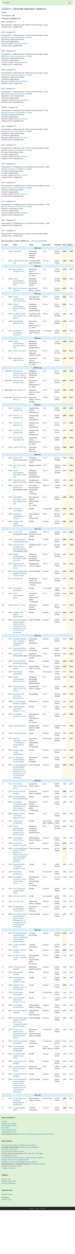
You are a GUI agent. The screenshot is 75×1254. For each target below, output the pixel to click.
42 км (44, 408)
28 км (44, 438)
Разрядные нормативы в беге (11, 1166)
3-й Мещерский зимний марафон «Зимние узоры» (19, 759)
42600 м (45, 397)
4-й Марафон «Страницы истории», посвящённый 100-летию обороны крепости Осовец (20, 806)
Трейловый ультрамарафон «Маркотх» (18, 516)
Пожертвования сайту (9, 1130)
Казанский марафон (20, 733)
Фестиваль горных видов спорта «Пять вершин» (19, 316)
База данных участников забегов (13, 1151)
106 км (45, 390)
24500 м (45, 304)
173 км (45, 458)
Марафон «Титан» (19, 605)
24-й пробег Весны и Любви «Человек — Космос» (20, 1069)
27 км (44, 321)
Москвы (22, 1147)
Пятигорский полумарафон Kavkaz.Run (17, 333)
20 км (44, 1066)
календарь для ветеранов (27, 1145)
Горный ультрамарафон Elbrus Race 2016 (19, 679)
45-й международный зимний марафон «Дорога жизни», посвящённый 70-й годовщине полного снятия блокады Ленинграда (20, 1085)
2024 (21, 1153)
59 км (44, 677)
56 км (44, 714)
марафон (46, 521)
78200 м (45, 470)
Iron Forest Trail (18, 901)
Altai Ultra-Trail (18, 578)
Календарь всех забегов (10, 1145)
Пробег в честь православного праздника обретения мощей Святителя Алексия (20, 1034)
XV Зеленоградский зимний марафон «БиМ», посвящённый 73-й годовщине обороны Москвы (20, 937)
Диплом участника (8, 37)
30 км (44, 251)
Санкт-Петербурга (32, 1147)
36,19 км (45, 261)
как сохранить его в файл (23, 37)
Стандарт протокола (8, 1168)
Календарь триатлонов (9, 1149)
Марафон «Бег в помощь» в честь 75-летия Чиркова (20, 987)
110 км (45, 694)
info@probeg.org (7, 1194)
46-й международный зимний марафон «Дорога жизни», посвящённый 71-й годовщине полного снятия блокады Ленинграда (20, 920)
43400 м (45, 351)
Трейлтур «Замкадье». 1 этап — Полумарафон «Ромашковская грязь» (19, 743)
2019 (25, 1153)
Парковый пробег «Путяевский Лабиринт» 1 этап (19, 709)
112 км (45, 447)
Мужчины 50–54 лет (20, 137)
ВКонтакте (21, 1134)
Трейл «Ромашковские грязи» (18, 595)
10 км (44, 593)
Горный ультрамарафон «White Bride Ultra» (19, 299)
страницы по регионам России (43, 1134)
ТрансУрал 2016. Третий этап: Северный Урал (18, 696)
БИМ (14, 22)
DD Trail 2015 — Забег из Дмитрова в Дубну (20, 786)
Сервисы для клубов (9, 1123)
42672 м (45, 802)
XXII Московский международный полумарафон (18, 1048)
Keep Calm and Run (19, 896)
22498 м (45, 1046)
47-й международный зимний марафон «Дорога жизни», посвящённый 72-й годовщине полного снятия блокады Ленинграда (20, 771)
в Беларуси (41, 1164)
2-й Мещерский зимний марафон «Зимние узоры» (19, 909)
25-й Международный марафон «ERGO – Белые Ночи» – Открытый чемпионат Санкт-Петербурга (20, 1022)
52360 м (45, 480)
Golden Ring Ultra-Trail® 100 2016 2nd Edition (19, 689)
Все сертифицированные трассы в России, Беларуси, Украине (23, 1157)
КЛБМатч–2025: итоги (9, 1181)
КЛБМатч (7, 8)
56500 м (45, 955)
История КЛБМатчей (8, 1183)
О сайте (4, 1121)
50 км (44, 686)
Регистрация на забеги (9, 1126)
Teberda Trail (17, 251)
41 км (44, 415)
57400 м (45, 554)
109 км (45, 514)
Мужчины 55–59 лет (20, 43)
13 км (44, 269)
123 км (45, 545)
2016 (37, 1153)
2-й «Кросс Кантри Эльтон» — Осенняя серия (20, 957)
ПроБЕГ (6, 3)
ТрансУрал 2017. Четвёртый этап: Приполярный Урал (19, 547)
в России (33, 1164)
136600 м (46, 485)
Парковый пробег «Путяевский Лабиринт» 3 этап (19, 816)
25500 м (45, 288)
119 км (45, 465)
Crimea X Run (17, 458)
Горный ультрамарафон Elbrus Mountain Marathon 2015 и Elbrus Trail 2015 (18, 830)
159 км (45, 654)
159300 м (46, 532)
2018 (29, 1153)
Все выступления (38, 241)
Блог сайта (5, 1128)
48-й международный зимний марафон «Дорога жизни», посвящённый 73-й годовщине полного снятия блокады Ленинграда (20, 626)
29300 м (45, 297)
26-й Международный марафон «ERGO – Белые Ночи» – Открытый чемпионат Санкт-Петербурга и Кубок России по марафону (20, 855)
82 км (44, 497)
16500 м (45, 314)
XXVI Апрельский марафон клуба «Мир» (19, 1056)
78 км (44, 279)
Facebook (29, 1134)
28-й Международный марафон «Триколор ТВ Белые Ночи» (20, 573)
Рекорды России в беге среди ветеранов (15, 1160)
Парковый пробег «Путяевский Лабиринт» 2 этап (19, 1000)
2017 (33, 1153)
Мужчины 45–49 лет (20, 213)
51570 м (45, 564)
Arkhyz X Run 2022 (19, 351)
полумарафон (47, 331)
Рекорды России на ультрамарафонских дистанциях (19, 1162)
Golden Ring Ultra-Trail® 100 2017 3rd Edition (19, 566)
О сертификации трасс (9, 1155)
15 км (44, 707)
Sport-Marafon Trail (19, 390)
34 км (44, 341)
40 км (44, 430)
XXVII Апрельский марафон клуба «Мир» (19, 891)
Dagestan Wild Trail (19, 447)
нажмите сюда (6, 1199)
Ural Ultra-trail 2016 (19, 726)
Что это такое (6, 1179)
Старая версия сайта (9, 1132)
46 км (44, 371)
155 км (45, 578)
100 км (45, 877)
